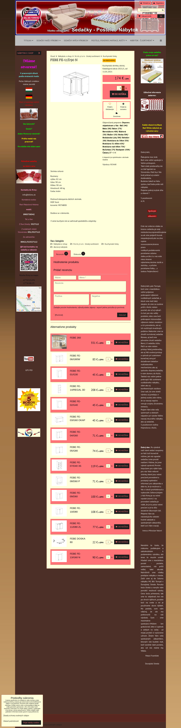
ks (109, 343)
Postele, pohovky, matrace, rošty (109, 40)
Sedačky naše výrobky (48, 40)
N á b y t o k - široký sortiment (86, 244)
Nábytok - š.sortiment (142, 40)
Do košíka (119, 94)
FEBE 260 (75, 337)
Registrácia (158, 3)
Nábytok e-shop (60, 244)
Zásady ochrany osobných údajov (48, 724)
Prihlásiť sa (145, 3)
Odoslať (122, 315)
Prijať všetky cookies (31, 722)
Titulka (28, 40)
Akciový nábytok (60, 247)
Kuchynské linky (112, 244)
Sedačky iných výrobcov (76, 40)
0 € (161, 16)
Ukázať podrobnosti (11, 721)
